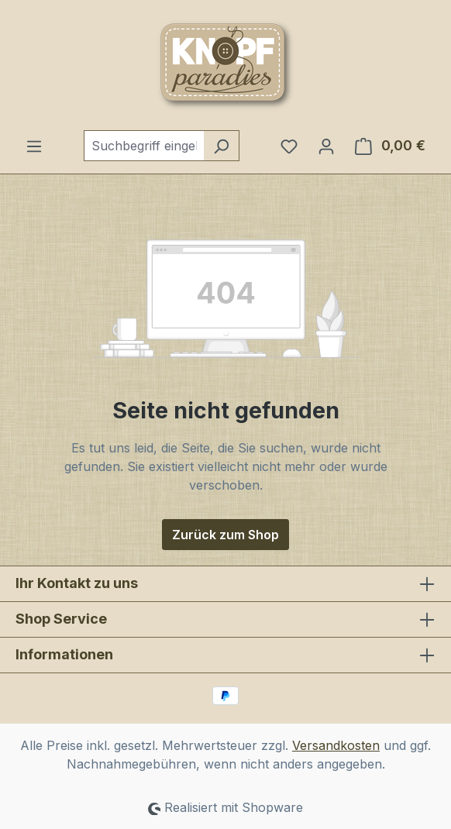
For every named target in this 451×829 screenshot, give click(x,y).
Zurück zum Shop (225, 534)
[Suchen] (221, 145)
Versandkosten (336, 745)
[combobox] (144, 145)
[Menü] (34, 145)
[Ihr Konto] (326, 145)
